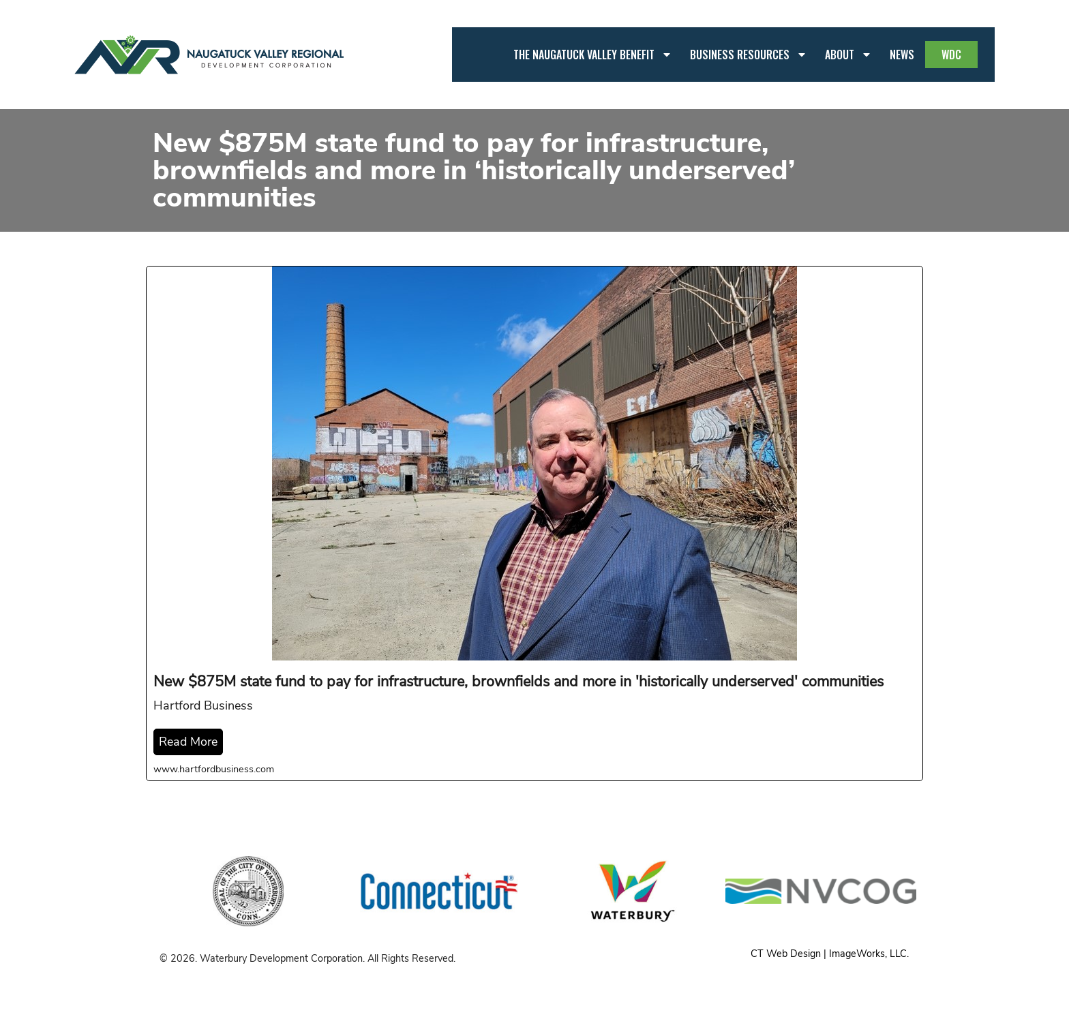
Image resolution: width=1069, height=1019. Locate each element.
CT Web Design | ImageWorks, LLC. (830, 953)
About (848, 54)
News (902, 54)
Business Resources (748, 54)
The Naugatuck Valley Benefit (592, 54)
